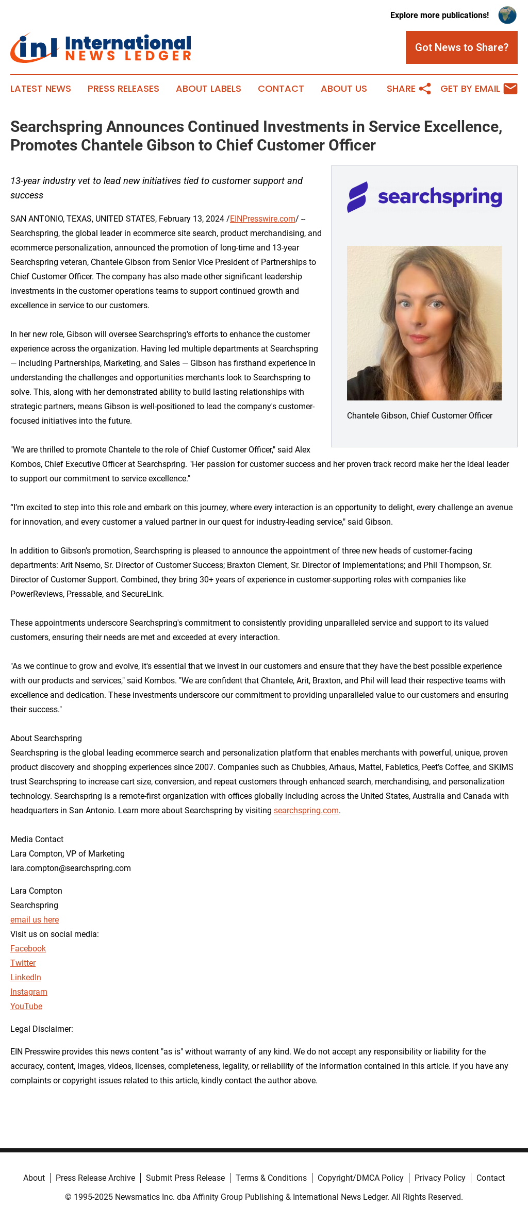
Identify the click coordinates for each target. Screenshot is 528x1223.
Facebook (28, 948)
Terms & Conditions (271, 1178)
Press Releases (123, 88)
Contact (281, 88)
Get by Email (479, 88)
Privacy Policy (440, 1178)
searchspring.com (306, 810)
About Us (344, 88)
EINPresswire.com (262, 219)
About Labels (208, 88)
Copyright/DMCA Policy (361, 1178)
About (34, 1178)
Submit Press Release (185, 1178)
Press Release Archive (95, 1178)
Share (409, 88)
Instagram (28, 992)
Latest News (40, 88)
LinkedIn (25, 977)
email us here (34, 920)
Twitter (23, 963)
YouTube (26, 1006)
